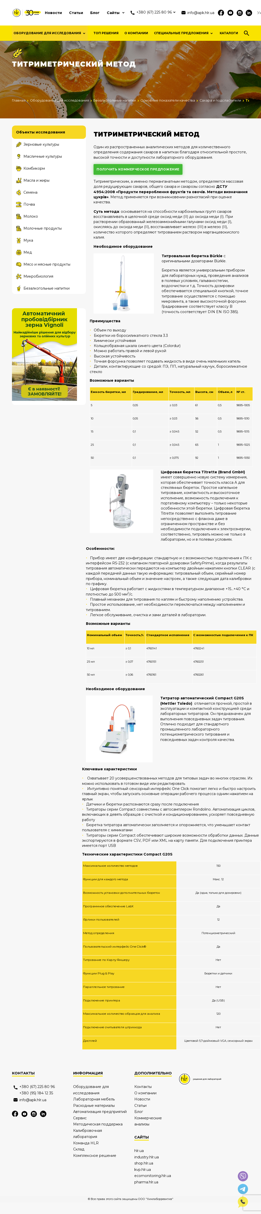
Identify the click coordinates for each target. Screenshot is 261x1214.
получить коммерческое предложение (138, 181)
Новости (53, 12)
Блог (95, 12)
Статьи (76, 12)
